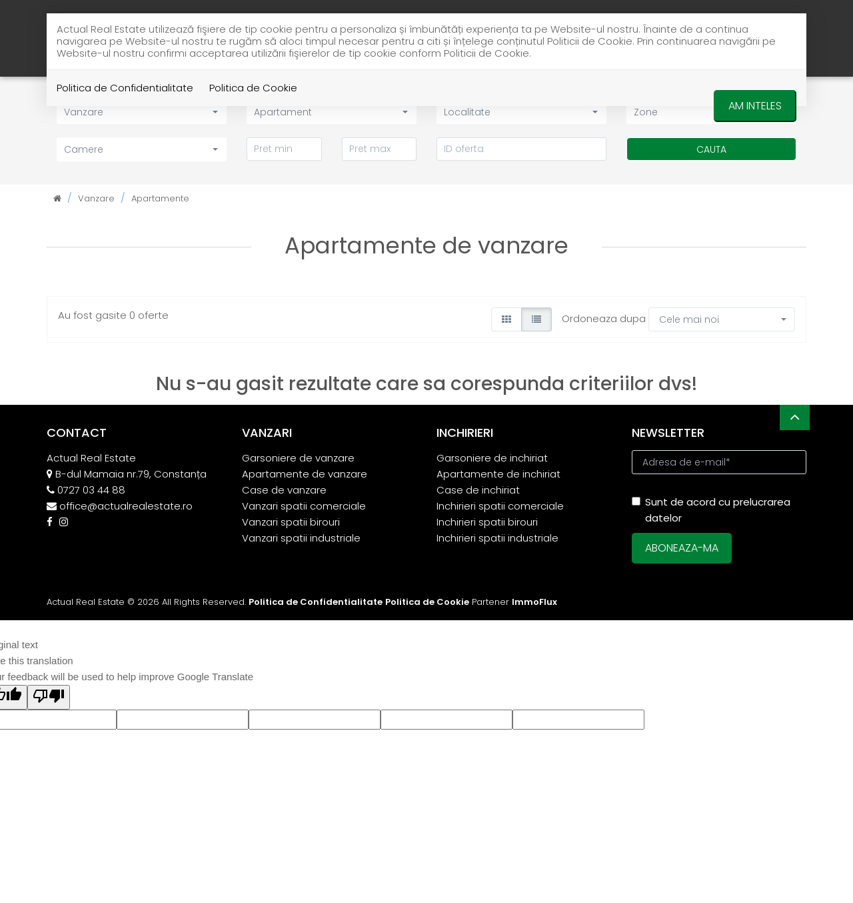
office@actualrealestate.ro (126, 506)
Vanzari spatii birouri (291, 522)
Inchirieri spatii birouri (487, 522)
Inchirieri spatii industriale (497, 538)
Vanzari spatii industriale (301, 538)
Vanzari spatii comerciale (304, 506)
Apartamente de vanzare (304, 474)
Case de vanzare (284, 490)
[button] (142, 149)
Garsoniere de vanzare (298, 458)
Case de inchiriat (478, 490)
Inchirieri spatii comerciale (500, 506)
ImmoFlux (534, 602)
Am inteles (755, 105)
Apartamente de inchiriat (498, 474)
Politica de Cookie (253, 88)
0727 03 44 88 (91, 490)
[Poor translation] (48, 697)
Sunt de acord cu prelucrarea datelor (711, 510)
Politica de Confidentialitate (125, 88)
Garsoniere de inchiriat (492, 458)
